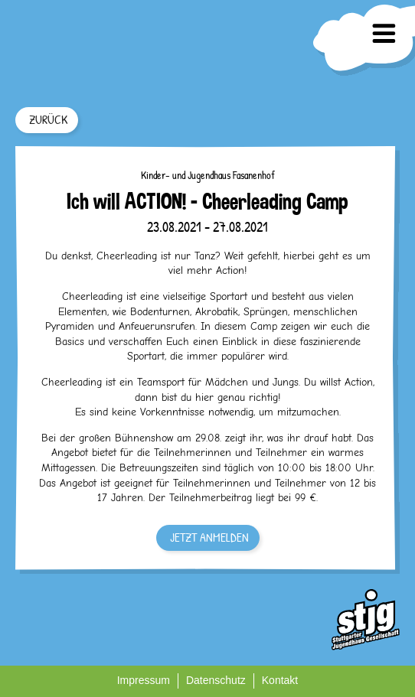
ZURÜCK (48, 119)
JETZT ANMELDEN (209, 537)
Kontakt (280, 680)
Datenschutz (216, 680)
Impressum (143, 680)
